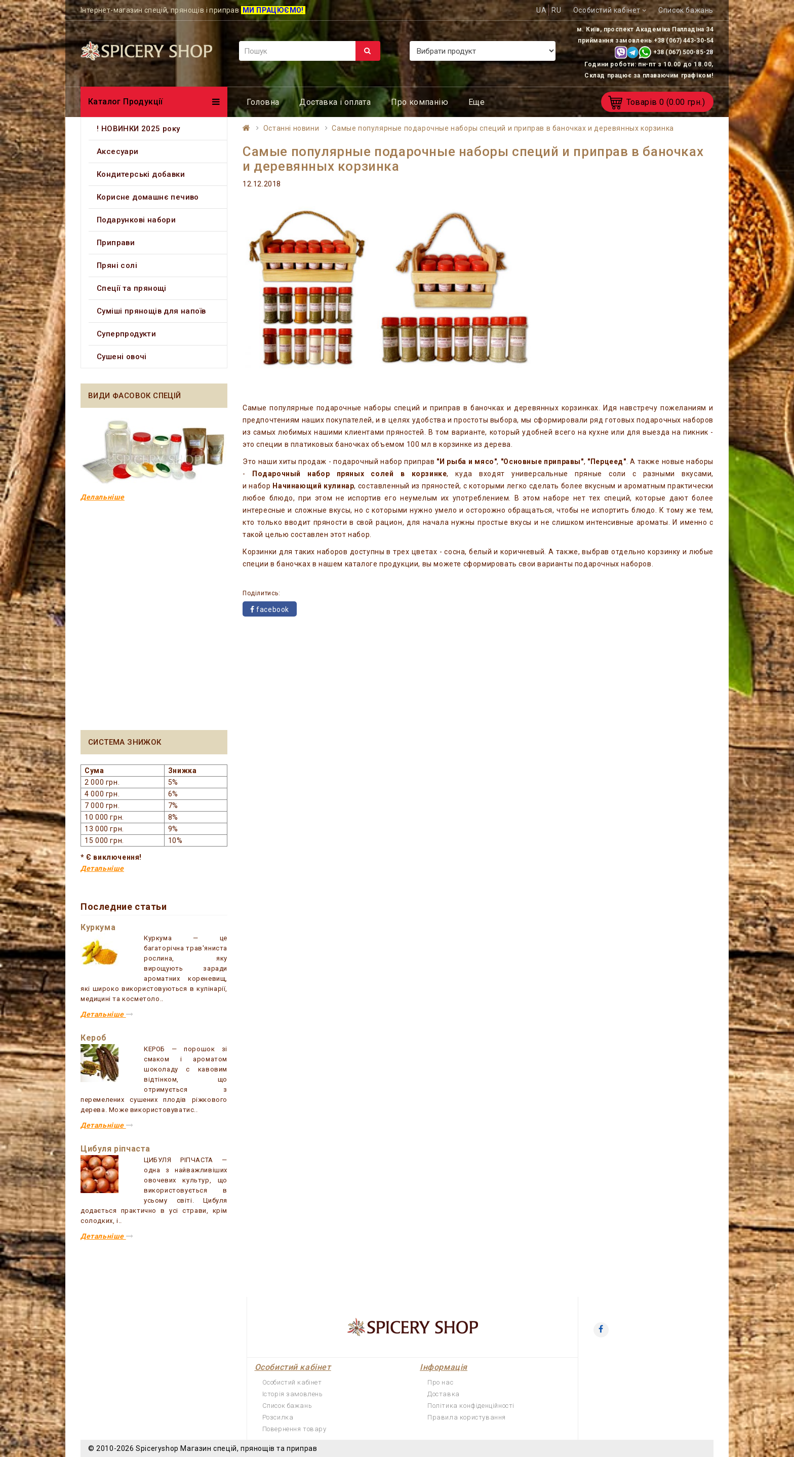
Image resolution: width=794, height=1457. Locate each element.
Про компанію (419, 102)
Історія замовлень (292, 1394)
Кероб (94, 1038)
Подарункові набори (136, 219)
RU (556, 10)
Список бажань (287, 1405)
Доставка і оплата (335, 102)
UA (541, 10)
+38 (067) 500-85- (679, 52)
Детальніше (102, 868)
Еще (476, 102)
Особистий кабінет (292, 1382)
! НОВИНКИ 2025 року (138, 128)
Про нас (440, 1382)
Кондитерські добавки (141, 174)
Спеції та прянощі (132, 288)
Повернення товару (294, 1429)
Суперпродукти (126, 333)
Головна (263, 102)
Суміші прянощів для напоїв (151, 311)
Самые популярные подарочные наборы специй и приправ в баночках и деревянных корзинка (502, 128)
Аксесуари (118, 151)
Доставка (443, 1394)
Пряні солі (117, 265)
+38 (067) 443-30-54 (683, 40)
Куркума (98, 927)
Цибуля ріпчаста (115, 1149)
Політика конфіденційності (470, 1405)
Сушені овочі (122, 356)
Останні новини (291, 128)
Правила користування (466, 1417)
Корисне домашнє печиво (148, 197)
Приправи (116, 242)
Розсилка (278, 1417)
